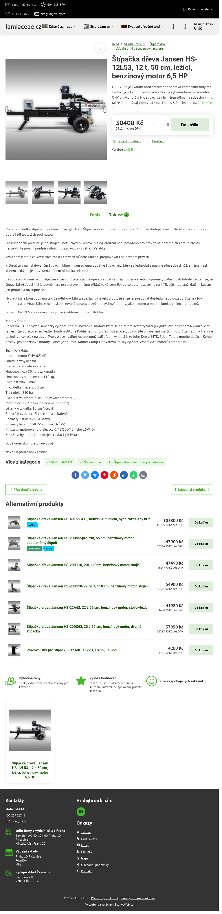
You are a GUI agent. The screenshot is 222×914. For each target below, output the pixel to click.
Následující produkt (192, 489)
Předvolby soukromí (104, 898)
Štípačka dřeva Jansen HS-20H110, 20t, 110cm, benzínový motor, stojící (83, 565)
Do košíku (190, 125)
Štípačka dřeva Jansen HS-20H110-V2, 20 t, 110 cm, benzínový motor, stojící (87, 586)
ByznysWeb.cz (124, 905)
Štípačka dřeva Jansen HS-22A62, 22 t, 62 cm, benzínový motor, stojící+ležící (87, 607)
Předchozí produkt (26, 489)
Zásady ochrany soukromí (138, 898)
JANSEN (129, 150)
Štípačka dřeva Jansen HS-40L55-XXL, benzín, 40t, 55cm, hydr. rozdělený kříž (88, 519)
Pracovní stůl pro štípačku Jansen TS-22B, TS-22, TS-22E (72, 650)
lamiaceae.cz (24, 26)
